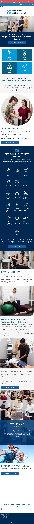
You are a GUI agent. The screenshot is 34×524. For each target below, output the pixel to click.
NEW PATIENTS (24, 58)
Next (33, 24)
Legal (5, 518)
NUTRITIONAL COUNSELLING (26, 197)
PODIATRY (17, 185)
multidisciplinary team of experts (11, 161)
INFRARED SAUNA (8, 197)
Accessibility (12, 518)
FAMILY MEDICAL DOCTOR (8, 210)
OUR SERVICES (9, 58)
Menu (2, 7)
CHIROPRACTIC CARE (8, 174)
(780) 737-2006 (31, 4)
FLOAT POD (17, 197)
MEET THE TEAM (9, 71)
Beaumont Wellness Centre (10, 85)
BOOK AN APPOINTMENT (17, 42)
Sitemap (2, 520)
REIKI (17, 234)
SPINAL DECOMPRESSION (17, 209)
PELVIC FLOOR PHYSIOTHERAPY (26, 222)
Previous (1, 24)
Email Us (31, 514)
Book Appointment (23, 4)
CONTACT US (24, 71)
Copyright (2, 518)
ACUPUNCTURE (8, 185)
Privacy (8, 518)
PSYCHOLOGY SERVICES (26, 186)
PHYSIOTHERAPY (17, 174)
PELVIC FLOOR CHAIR (17, 222)
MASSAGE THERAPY (26, 174)
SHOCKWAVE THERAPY (26, 209)
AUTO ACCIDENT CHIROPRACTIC (8, 223)
